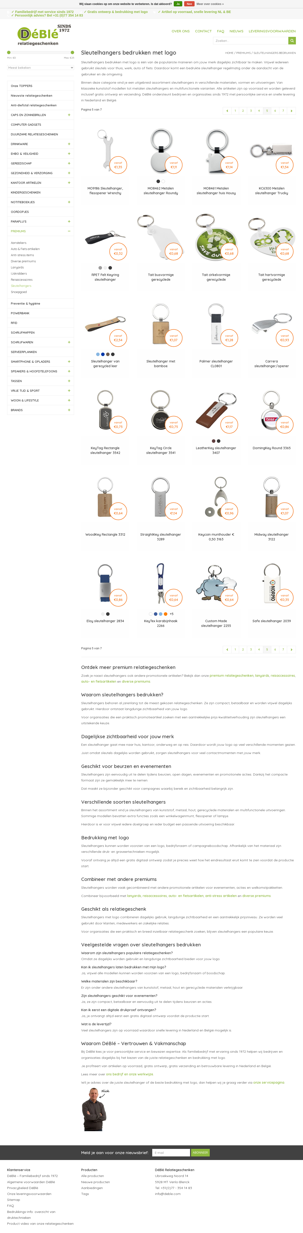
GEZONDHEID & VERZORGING (32, 173)
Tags (85, 1194)
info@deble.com (168, 1194)
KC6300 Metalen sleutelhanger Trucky (271, 190)
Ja (177, 4)
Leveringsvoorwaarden (272, 31)
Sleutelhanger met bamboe (161, 363)
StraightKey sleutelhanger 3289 (160, 536)
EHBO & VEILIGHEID (24, 153)
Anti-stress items (22, 255)
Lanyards (17, 267)
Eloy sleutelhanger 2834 (105, 621)
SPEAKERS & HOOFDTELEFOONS (34, 371)
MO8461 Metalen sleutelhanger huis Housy (216, 190)
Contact (203, 31)
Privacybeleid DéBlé (22, 1188)
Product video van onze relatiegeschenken (40, 1223)
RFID (14, 323)
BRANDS (17, 410)
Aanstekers (18, 243)
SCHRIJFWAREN (22, 342)
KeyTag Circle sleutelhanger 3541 (160, 450)
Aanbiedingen (92, 1188)
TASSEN (16, 381)
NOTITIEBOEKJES (23, 202)
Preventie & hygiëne (25, 303)
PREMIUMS (18, 231)
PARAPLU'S (19, 221)
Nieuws (236, 31)
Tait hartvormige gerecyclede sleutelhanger (271, 277)
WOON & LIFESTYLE (25, 400)
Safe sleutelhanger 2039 (272, 621)
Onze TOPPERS (21, 86)
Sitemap (13, 1200)
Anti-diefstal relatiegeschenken (34, 105)
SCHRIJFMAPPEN (23, 332)
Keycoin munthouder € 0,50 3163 (216, 536)
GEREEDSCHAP (21, 163)
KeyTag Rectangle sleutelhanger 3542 (105, 450)
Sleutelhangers (21, 286)
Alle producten (92, 1176)
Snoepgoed (19, 292)
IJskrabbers (19, 273)
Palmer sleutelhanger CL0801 (216, 363)
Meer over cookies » (210, 4)
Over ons (181, 31)
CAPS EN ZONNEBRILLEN (28, 115)
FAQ (220, 31)
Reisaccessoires (21, 279)
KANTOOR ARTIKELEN (26, 183)
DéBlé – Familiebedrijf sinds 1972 (32, 1176)
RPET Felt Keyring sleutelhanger (105, 277)
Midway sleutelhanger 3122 (271, 536)
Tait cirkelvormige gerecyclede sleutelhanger (216, 277)
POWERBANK (20, 313)
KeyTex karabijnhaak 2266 (161, 623)
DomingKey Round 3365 (272, 448)
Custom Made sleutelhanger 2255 (216, 623)
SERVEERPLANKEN (24, 352)
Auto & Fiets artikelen (25, 249)
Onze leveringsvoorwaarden (29, 1194)
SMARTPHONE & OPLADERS (30, 361)
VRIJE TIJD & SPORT (25, 390)
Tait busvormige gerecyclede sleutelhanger (161, 277)
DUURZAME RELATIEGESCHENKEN (34, 134)
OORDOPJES (20, 212)
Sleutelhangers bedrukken (275, 53)
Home (229, 53)
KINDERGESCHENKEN (25, 192)
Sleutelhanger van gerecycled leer (105, 363)
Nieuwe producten (95, 1182)
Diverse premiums (23, 261)
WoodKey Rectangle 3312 (105, 534)
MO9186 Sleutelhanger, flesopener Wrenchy (105, 190)
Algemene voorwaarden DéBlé (31, 1182)
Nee (189, 4)
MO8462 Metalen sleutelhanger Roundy (161, 190)
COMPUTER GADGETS (26, 124)
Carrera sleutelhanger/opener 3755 (271, 363)
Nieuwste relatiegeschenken (31, 95)
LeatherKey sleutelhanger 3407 (216, 450)
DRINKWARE (19, 144)
